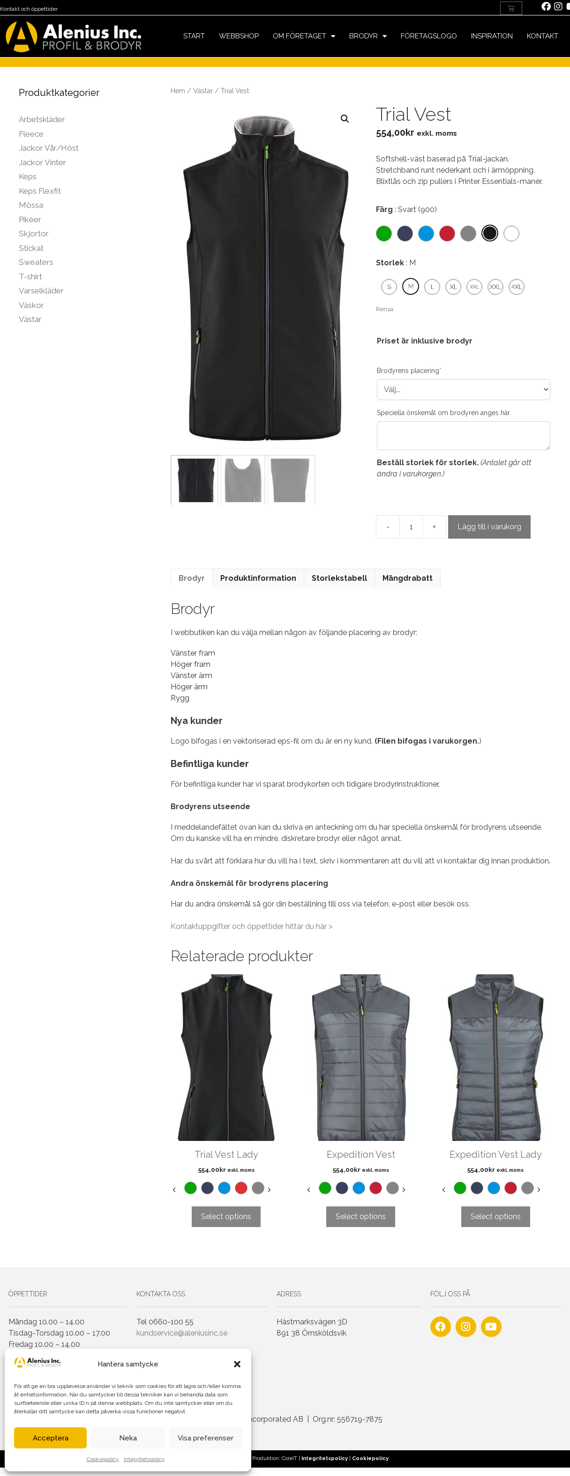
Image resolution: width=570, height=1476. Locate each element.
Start (194, 36)
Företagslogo (429, 36)
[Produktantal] (411, 527)
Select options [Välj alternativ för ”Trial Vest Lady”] (226, 1216)
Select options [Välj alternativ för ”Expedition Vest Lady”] (496, 1216)
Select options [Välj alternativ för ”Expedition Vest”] (361, 1216)
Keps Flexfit (40, 191)
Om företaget (304, 36)
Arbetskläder (42, 119)
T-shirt (30, 276)
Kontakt (542, 36)
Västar (203, 91)
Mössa (31, 205)
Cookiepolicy (103, 1459)
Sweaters (36, 262)
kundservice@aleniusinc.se (181, 1333)
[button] (237, 1364)
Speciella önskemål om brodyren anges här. (444, 412)
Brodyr (368, 36)
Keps (28, 176)
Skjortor (34, 233)
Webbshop (239, 36)
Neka (128, 1438)
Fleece (31, 134)
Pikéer (30, 219)
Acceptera (50, 1438)
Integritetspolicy (144, 1459)
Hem (178, 91)
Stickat (31, 248)
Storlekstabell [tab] (339, 578)
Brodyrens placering (409, 370)
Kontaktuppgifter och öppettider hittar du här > (251, 926)
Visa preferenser (205, 1438)
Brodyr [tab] (192, 578)
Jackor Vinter (42, 162)
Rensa (384, 309)
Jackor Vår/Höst (49, 148)
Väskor (31, 305)
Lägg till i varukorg (489, 526)
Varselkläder (41, 290)
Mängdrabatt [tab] (407, 578)
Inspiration (492, 36)
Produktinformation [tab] (258, 578)
